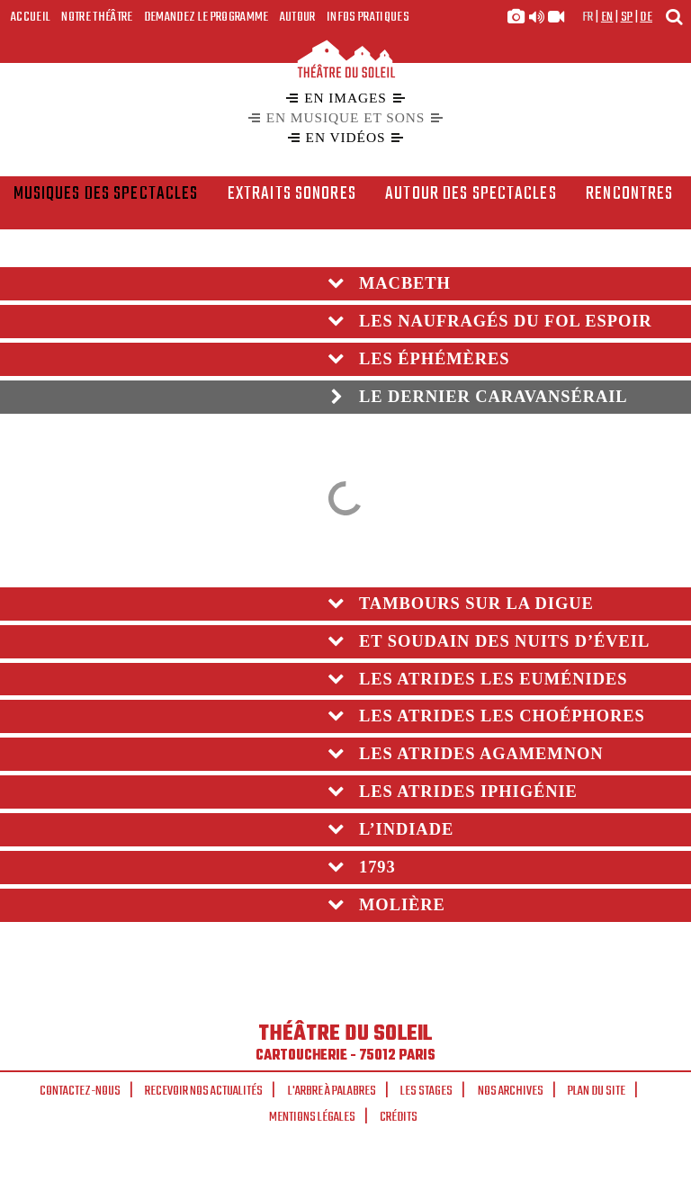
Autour (298, 17)
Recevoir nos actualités (204, 1091)
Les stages (426, 1091)
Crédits (398, 1117)
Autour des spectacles (471, 194)
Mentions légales (312, 1117)
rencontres (629, 194)
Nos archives (510, 1091)
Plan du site (596, 1091)
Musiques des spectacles (106, 194)
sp (627, 17)
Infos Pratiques (368, 17)
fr (588, 17)
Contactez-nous (80, 1091)
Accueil (30, 17)
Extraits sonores (292, 194)
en (607, 17)
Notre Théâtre (96, 17)
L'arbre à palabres (332, 1091)
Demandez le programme (206, 17)
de (646, 17)
